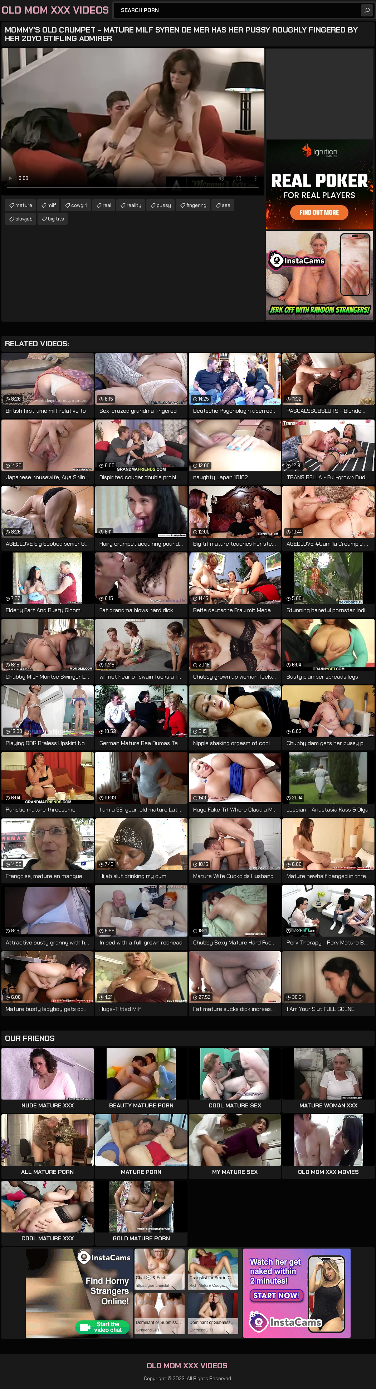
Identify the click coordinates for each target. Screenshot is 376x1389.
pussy (164, 205)
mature (23, 205)
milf (52, 205)
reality (134, 205)
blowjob (24, 218)
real (107, 205)
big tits (56, 218)
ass (226, 205)
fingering (196, 205)
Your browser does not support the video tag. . (132, 121)
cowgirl (79, 205)
